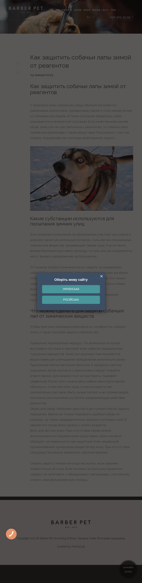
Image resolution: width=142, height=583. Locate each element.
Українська (71, 289)
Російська (71, 299)
